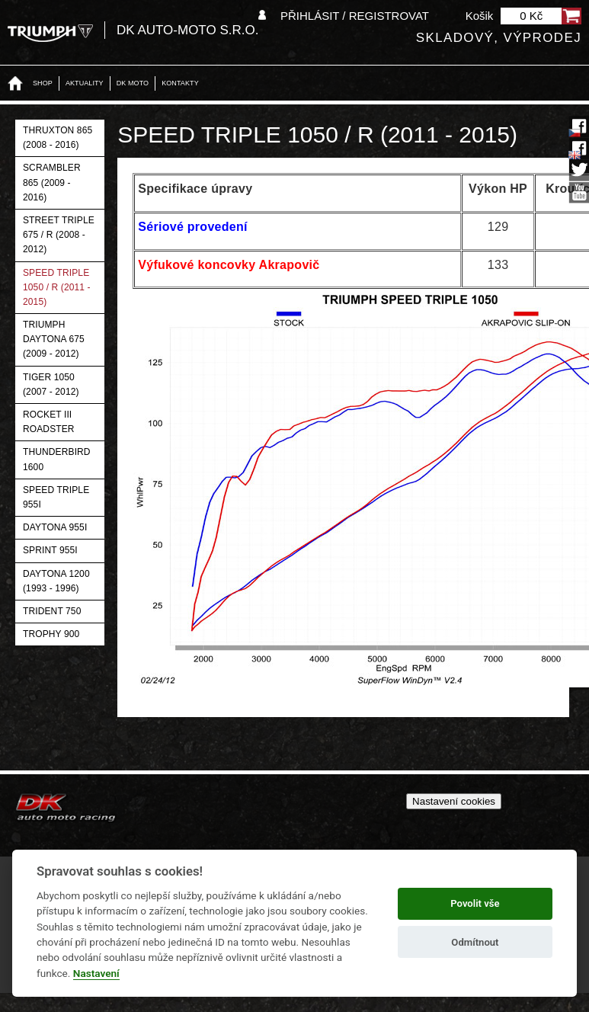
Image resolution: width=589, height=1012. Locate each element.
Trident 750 (52, 611)
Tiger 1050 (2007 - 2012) (51, 384)
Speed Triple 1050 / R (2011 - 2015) (57, 287)
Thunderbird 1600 (57, 459)
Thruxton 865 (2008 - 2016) (57, 137)
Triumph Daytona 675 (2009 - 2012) (54, 339)
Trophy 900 (51, 634)
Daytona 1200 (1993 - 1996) (56, 581)
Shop (43, 83)
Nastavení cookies (453, 801)
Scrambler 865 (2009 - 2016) (52, 182)
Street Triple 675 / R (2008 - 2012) (58, 235)
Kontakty (180, 83)
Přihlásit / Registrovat (354, 15)
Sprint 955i (50, 550)
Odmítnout (474, 942)
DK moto (133, 83)
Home (15, 83)
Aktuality (85, 83)
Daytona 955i (55, 527)
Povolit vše (474, 903)
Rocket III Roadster (49, 421)
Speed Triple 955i (56, 497)
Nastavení (96, 973)
